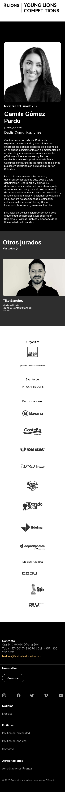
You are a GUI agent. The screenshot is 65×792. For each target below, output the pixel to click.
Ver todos (9, 248)
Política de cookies (14, 741)
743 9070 (28, 648)
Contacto (8, 749)
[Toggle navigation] (5, 16)
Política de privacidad (16, 733)
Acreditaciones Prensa (17, 768)
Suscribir (13, 678)
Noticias (7, 713)
